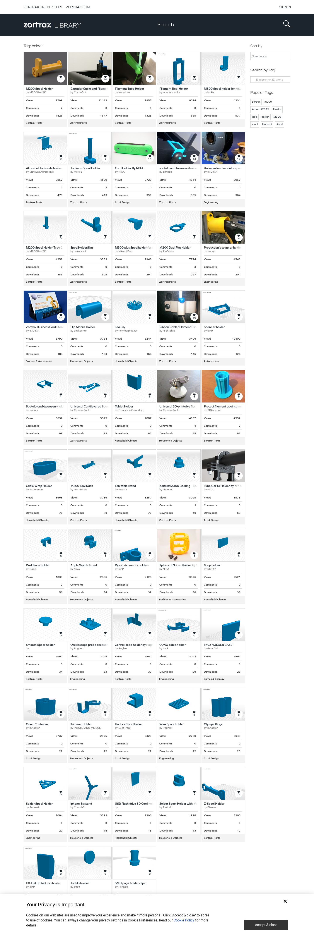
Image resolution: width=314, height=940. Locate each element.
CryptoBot (80, 92)
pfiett (77, 887)
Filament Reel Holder (173, 89)
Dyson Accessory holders (132, 565)
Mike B (78, 172)
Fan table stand (125, 486)
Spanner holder (214, 327)
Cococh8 (79, 807)
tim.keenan (80, 331)
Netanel (167, 489)
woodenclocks (171, 92)
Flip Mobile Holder (82, 327)
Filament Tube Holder (129, 89)
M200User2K (37, 92)
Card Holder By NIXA (129, 168)
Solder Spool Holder (39, 804)
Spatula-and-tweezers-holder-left (49, 406)
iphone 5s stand (81, 804)
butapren (34, 728)
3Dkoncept (214, 410)
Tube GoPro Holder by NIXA (223, 486)
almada (167, 172)
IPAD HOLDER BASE (218, 645)
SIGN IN (285, 7)
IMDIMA (212, 172)
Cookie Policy (184, 920)
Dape (32, 569)
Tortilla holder (79, 883)
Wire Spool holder (171, 724)
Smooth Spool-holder (40, 645)
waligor (33, 410)
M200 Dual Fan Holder (175, 247)
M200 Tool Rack (81, 486)
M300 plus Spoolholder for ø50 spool (140, 247)
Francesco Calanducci (131, 410)
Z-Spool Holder (214, 804)
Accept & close (266, 925)
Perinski (167, 728)
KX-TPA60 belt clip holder (43, 883)
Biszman (212, 807)
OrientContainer (37, 724)
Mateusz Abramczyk (41, 172)
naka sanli (80, 251)
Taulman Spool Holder (85, 168)
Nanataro (124, 92)
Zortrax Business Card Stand (45, 327)
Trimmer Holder (81, 724)
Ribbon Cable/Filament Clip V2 (180, 327)
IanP (210, 331)
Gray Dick (213, 648)
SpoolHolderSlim (81, 247)
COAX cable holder (172, 645)
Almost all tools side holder (44, 168)
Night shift (169, 331)
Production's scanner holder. (223, 247)
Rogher (78, 648)
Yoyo (77, 569)
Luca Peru (124, 728)
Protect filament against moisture (226, 406)
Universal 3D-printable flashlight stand (185, 406)
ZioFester (168, 251)
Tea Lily (120, 327)
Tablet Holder (124, 406)
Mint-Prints (80, 489)
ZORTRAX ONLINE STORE (43, 7)
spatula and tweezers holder (178, 168)
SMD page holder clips (130, 883)
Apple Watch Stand (83, 565)
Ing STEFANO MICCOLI (87, 728)
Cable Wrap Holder (39, 486)
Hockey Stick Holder (128, 724)
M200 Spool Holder (39, 89)
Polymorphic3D (127, 331)
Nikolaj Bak (125, 251)
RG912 (122, 489)
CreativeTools (82, 410)
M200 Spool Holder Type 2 (44, 247)
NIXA (121, 172)
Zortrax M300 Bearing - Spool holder (184, 486)
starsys (211, 251)
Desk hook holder (37, 565)
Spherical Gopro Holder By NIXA (181, 565)
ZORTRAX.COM (78, 7)
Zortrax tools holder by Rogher (135, 645)
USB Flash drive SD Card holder (136, 804)
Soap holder (212, 565)
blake (210, 92)
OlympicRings (213, 724)
